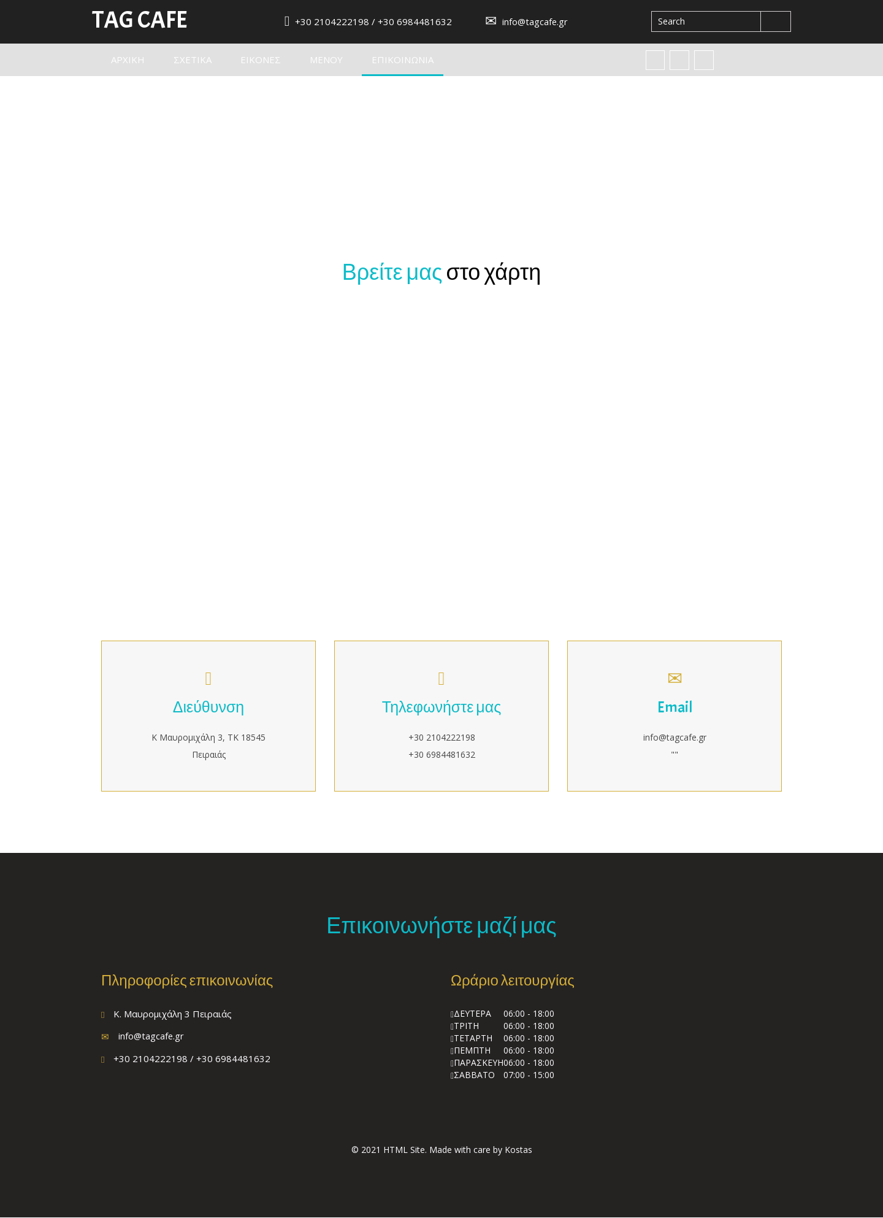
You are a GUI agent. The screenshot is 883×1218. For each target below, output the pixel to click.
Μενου (326, 60)
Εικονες (260, 60)
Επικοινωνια (407, 59)
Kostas (518, 1150)
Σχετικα (193, 60)
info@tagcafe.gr (526, 21)
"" (674, 755)
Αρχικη (128, 60)
